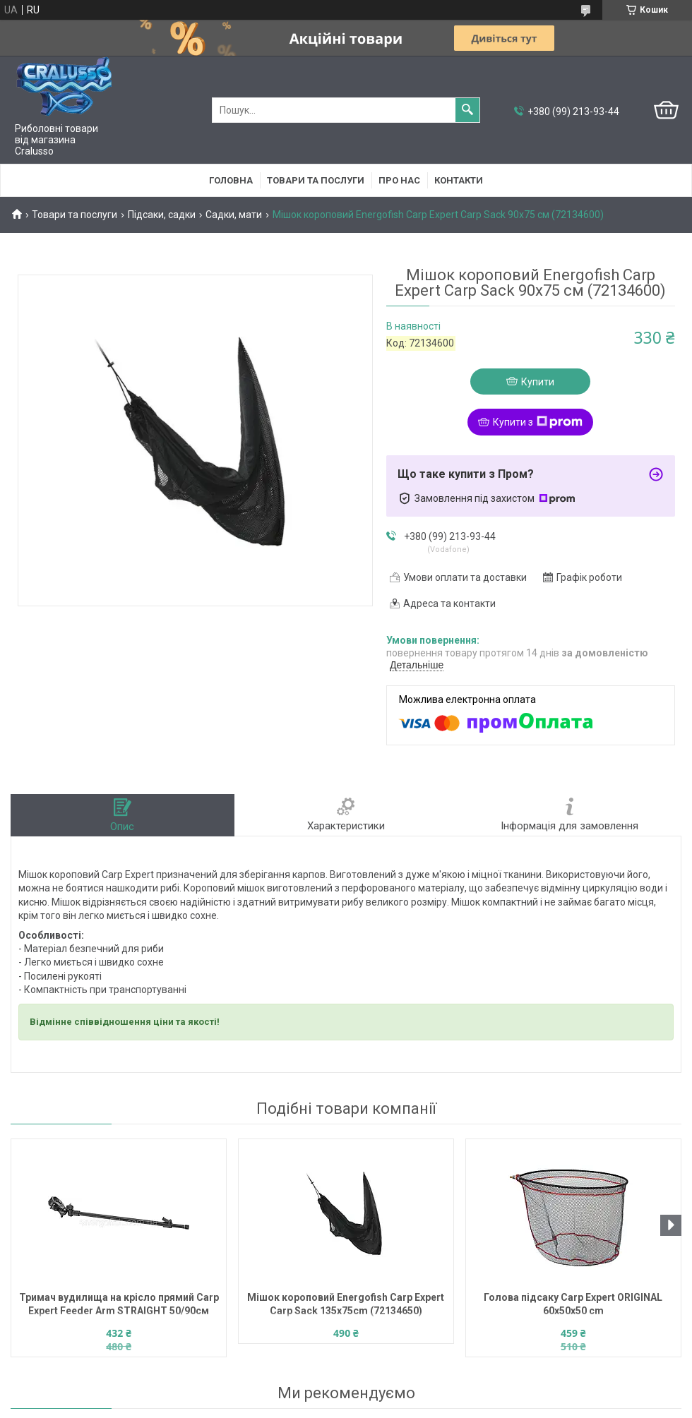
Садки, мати (233, 214)
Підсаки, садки (162, 214)
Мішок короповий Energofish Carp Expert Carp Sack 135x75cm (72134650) (345, 1304)
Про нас (399, 180)
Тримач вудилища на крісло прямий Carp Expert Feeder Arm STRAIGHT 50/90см (119, 1304)
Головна (231, 180)
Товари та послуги (315, 180)
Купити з (538, 422)
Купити (537, 381)
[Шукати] (467, 110)
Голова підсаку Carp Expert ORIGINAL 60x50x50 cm (573, 1304)
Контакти (458, 180)
